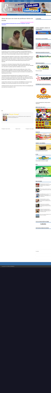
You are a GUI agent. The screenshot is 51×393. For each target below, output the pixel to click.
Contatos (37, 251)
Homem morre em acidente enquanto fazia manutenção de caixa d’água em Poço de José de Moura (45, 205)
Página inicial (17, 128)
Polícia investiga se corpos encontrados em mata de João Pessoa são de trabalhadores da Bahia (45, 200)
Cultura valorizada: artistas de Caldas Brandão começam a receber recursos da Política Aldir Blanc (33, 14)
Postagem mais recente (6, 128)
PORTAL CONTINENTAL (10, 266)
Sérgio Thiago (13, 114)
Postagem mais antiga (30, 128)
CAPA (2, 1)
